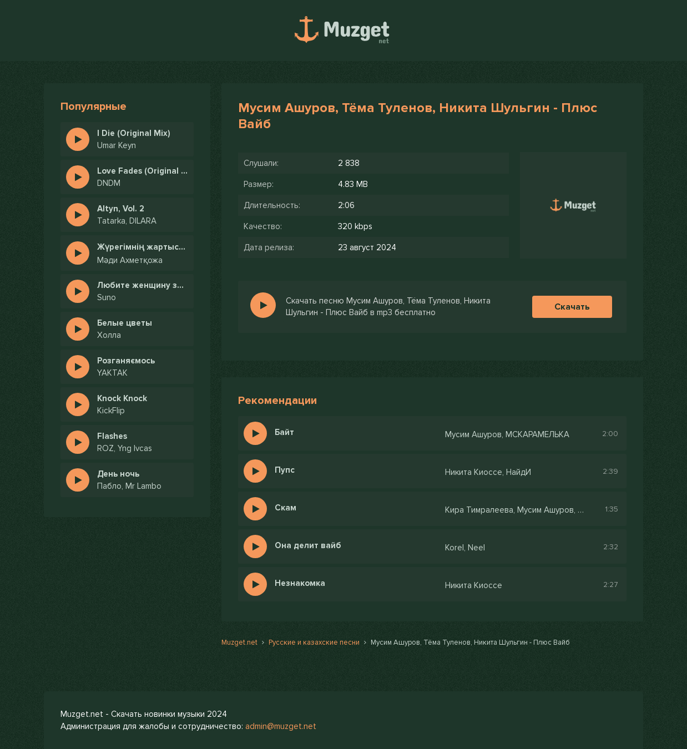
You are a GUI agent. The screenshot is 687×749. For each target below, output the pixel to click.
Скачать (572, 306)
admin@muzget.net (280, 726)
